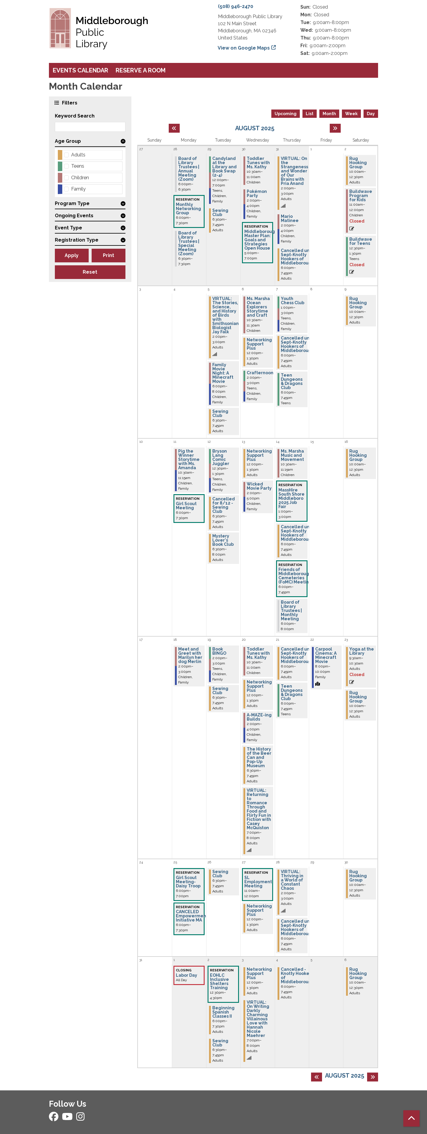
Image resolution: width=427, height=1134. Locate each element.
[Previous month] (174, 128)
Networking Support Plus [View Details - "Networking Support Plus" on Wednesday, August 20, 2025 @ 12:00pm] (259, 686)
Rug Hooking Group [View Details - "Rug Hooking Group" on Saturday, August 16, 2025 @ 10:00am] (358, 455)
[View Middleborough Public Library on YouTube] (68, 1118)
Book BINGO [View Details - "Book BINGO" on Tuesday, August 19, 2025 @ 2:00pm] (219, 651)
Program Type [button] (72, 203)
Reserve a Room (140, 70)
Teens (77, 166)
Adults (78, 155)
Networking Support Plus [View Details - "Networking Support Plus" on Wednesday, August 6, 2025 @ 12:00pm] (259, 344)
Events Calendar (80, 70)
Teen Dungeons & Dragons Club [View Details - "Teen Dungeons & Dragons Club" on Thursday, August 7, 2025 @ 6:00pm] (291, 381)
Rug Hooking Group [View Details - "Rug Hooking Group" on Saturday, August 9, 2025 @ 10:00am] (358, 302)
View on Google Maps (244, 48)
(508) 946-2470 (235, 6)
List (309, 113)
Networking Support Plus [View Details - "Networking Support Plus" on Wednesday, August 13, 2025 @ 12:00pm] (259, 455)
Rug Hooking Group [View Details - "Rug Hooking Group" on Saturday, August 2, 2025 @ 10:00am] (358, 162)
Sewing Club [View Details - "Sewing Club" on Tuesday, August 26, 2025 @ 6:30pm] (220, 874)
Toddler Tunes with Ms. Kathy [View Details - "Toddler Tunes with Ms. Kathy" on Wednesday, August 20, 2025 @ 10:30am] (258, 653)
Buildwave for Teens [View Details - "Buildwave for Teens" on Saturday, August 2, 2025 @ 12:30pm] (360, 241)
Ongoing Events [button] (74, 215)
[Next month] (335, 128)
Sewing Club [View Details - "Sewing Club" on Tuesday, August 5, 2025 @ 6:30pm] (220, 413)
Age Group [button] (68, 141)
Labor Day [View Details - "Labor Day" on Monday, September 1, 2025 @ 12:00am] (186, 975)
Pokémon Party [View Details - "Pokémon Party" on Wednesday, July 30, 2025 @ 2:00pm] (257, 193)
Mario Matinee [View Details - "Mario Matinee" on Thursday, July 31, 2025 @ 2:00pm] (290, 218)
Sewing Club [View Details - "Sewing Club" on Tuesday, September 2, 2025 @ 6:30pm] (220, 1043)
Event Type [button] (68, 228)
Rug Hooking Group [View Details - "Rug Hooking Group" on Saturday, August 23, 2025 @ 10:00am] (358, 697)
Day (371, 113)
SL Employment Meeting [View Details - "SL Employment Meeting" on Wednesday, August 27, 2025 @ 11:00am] (258, 882)
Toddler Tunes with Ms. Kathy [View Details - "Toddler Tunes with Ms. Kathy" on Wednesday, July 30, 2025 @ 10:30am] (258, 162)
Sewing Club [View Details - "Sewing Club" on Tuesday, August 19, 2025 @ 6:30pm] (220, 690)
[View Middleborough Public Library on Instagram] (80, 1118)
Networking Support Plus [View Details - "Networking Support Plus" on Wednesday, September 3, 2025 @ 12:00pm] (259, 973)
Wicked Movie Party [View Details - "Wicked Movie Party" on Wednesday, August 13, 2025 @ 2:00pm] (259, 486)
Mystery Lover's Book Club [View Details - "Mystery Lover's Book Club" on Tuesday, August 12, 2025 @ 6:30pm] (223, 540)
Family (78, 189)
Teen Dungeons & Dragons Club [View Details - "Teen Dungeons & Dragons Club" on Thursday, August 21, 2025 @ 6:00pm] (291, 692)
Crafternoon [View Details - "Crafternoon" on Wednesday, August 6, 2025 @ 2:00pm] (260, 373)
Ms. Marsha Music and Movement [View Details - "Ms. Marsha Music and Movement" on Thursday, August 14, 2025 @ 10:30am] (292, 455)
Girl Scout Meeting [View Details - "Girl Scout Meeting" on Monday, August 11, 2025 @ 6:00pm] (186, 506)
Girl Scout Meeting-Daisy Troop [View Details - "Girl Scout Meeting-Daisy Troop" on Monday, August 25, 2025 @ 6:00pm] (188, 882)
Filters (69, 102)
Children (80, 177)
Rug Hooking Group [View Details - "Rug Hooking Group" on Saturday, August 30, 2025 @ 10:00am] (358, 876)
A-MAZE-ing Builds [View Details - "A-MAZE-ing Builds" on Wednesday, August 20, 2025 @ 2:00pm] (259, 717)
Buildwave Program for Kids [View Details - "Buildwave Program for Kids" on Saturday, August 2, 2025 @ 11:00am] (360, 195)
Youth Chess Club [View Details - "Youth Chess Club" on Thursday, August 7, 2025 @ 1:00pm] (292, 300)
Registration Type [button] (76, 240)
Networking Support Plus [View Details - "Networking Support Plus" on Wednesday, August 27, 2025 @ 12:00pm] (259, 910)
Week (351, 113)
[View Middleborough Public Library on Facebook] (54, 1118)
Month (329, 113)
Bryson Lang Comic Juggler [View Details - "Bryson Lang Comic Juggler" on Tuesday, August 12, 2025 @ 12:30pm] (220, 457)
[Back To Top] (411, 1118)
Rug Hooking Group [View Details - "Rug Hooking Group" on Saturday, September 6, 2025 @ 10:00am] (358, 973)
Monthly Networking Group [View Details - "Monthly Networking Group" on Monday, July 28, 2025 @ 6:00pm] (188, 208)
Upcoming (286, 113)
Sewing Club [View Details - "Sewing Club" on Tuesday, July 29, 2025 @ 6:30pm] (220, 212)
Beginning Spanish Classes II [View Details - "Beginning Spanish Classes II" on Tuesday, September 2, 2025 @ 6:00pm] (223, 1012)
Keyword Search (75, 116)
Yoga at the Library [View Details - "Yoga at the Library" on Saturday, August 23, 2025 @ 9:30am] (361, 651)
